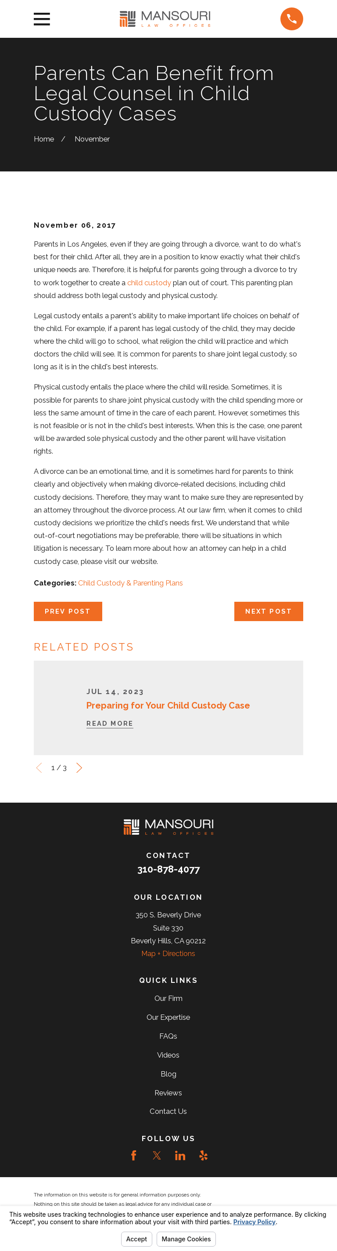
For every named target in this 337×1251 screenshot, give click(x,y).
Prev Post (68, 611)
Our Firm (168, 998)
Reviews (168, 1092)
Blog (168, 1073)
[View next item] (79, 768)
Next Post (268, 611)
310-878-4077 (168, 869)
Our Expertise (168, 1017)
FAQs (168, 1036)
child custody (149, 282)
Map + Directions (168, 953)
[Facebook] (134, 1155)
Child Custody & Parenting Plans (130, 582)
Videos (168, 1055)
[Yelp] (203, 1155)
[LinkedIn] (180, 1155)
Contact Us (168, 1111)
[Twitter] (157, 1155)
